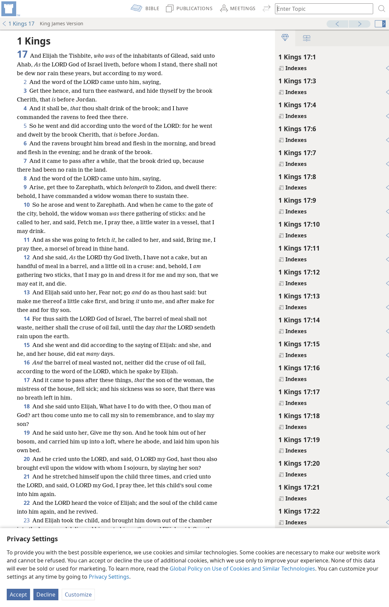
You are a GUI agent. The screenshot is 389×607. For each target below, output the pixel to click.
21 (26, 476)
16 (26, 362)
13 (26, 292)
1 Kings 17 (18, 23)
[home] (10, 8)
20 (26, 459)
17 (26, 380)
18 (26, 406)
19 (26, 432)
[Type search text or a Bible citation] (321, 8)
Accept (18, 594)
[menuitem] (10, 8)
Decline (45, 594)
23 (26, 520)
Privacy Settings (109, 576)
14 (26, 318)
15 (26, 345)
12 (26, 257)
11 (26, 239)
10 (26, 204)
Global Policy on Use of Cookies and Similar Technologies (242, 568)
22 (26, 503)
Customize (78, 594)
